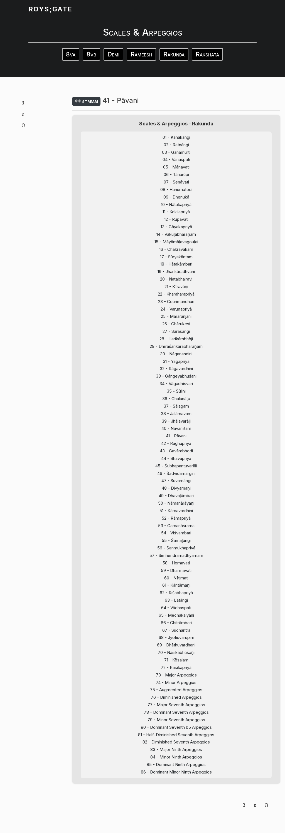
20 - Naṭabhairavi (176, 284)
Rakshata (207, 54)
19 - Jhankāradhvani (176, 276)
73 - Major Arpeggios (176, 692)
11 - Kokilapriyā (176, 215)
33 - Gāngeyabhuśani (176, 384)
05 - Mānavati (176, 168)
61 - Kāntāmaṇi (176, 600)
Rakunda (174, 54)
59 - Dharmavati (176, 584)
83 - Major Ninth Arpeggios (176, 769)
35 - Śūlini (176, 400)
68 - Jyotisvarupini (176, 654)
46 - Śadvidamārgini (176, 484)
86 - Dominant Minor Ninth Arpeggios (176, 792)
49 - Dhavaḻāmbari (176, 507)
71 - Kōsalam (176, 677)
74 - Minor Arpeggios (176, 700)
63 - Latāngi (176, 615)
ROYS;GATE (50, 9)
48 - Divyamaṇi (176, 500)
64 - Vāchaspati (176, 623)
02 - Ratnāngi (176, 145)
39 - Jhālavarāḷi (176, 430)
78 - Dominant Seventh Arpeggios (176, 731)
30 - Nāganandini (176, 361)
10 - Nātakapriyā (176, 207)
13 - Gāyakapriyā (176, 230)
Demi (113, 54)
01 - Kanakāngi (176, 137)
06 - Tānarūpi (176, 176)
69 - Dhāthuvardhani (176, 662)
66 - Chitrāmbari (176, 638)
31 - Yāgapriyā (176, 369)
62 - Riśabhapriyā (176, 608)
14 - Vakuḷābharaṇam (176, 238)
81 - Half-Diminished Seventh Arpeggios (176, 754)
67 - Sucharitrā (176, 646)
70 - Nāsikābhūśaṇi (176, 669)
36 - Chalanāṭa (176, 407)
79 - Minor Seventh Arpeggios (176, 739)
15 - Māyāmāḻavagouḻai (176, 245)
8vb (91, 54)
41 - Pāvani (176, 446)
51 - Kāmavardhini (176, 523)
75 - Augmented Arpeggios (176, 708)
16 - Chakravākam (176, 253)
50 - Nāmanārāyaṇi (176, 515)
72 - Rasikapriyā (176, 685)
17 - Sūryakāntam (176, 261)
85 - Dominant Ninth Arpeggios (176, 785)
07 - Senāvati (176, 184)
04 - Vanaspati (176, 161)
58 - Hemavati (176, 577)
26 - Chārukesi (176, 330)
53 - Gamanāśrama (176, 538)
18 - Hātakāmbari (176, 269)
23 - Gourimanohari (176, 307)
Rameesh (141, 54)
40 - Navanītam (176, 438)
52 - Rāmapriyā (176, 531)
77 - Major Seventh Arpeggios (176, 723)
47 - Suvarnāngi (176, 492)
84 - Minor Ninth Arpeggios (176, 777)
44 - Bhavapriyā (176, 469)
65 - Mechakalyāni (176, 631)
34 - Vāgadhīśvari (176, 392)
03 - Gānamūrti (176, 153)
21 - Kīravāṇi (176, 292)
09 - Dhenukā (176, 199)
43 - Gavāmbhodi (176, 461)
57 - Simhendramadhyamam (176, 569)
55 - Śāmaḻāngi (176, 554)
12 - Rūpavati (176, 222)
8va (70, 54)
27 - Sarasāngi (176, 338)
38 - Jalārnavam (176, 423)
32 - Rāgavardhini (176, 377)
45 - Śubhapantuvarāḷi (176, 477)
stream (87, 101)
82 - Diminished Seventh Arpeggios (176, 762)
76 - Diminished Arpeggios (176, 715)
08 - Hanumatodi (176, 191)
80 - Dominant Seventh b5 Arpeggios (176, 746)
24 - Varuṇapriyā (176, 315)
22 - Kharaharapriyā (176, 299)
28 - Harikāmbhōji (176, 346)
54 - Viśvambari (176, 546)
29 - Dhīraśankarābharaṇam (176, 353)
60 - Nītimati (176, 592)
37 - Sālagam (176, 415)
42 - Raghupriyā (176, 454)
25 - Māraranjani (176, 323)
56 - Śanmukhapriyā (176, 561)
